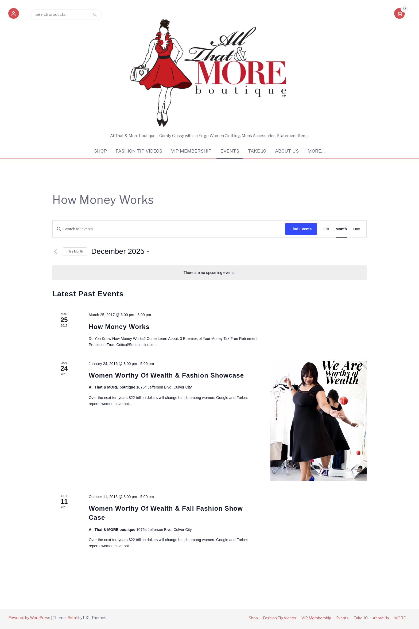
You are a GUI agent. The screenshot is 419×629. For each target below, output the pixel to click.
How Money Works (119, 326)
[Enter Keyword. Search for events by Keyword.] (169, 229)
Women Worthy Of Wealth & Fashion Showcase (166, 375)
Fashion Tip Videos (139, 151)
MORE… (316, 151)
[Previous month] (55, 251)
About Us (287, 151)
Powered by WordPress (29, 617)
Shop (100, 151)
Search (95, 14)
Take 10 (257, 151)
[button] (13, 14)
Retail (72, 617)
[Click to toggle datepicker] (120, 251)
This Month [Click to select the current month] (75, 251)
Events (229, 151)
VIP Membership (191, 151)
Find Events (301, 229)
